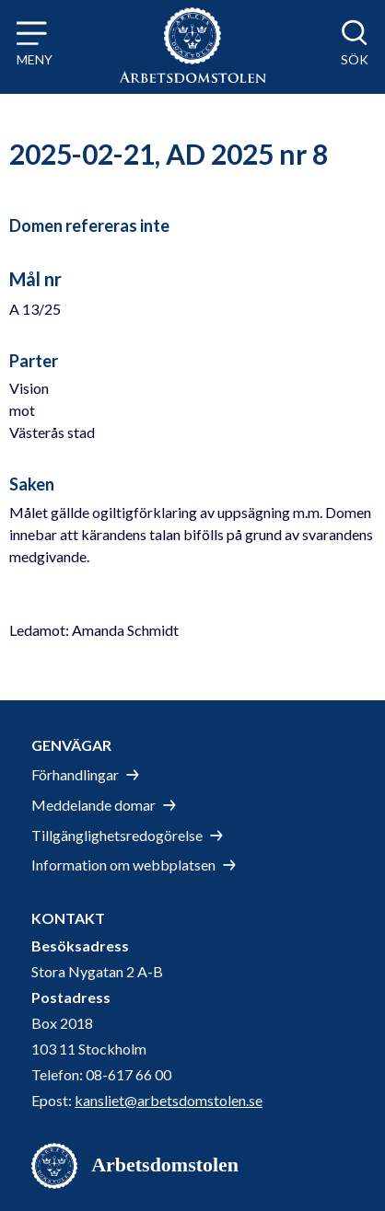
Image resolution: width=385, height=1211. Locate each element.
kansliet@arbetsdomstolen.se (168, 1100)
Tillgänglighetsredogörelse (117, 835)
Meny (34, 59)
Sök (354, 59)
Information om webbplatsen (123, 864)
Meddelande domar (93, 804)
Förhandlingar (75, 774)
